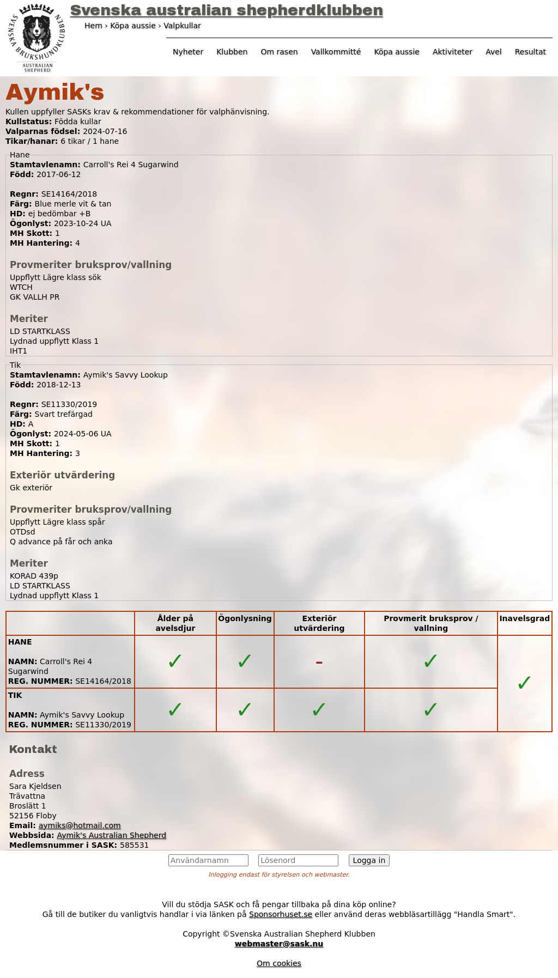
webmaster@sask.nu (279, 943)
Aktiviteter (452, 51)
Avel (494, 51)
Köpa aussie (397, 51)
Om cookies (279, 963)
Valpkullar (182, 25)
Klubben (231, 51)
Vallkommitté (336, 51)
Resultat (530, 51)
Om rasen (279, 51)
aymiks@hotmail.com (80, 825)
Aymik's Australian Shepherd (112, 835)
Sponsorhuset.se (280, 914)
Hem (93, 25)
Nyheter (188, 51)
